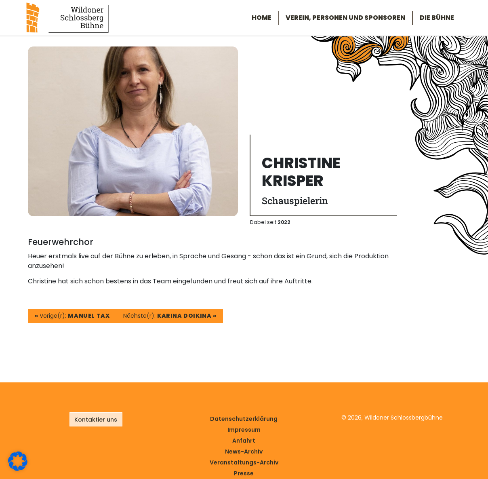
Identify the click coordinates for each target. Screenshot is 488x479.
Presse (244, 473)
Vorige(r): (72, 316)
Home (261, 17)
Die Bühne (437, 17)
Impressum (244, 430)
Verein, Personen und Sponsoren (345, 17)
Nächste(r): (170, 316)
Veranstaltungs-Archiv (244, 462)
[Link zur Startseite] (67, 17)
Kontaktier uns (95, 420)
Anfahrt (243, 441)
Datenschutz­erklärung (244, 419)
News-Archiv (244, 451)
